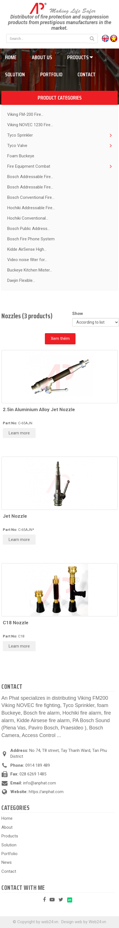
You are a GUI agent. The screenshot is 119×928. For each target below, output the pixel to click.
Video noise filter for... (27, 259)
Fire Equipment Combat (28, 166)
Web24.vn (97, 921)
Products (80, 57)
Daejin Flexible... (21, 280)
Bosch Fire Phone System (31, 238)
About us (42, 57)
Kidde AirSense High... (27, 249)
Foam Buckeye (20, 155)
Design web (71, 921)
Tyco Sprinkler (20, 135)
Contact (86, 74)
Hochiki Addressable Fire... (31, 207)
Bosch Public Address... (28, 228)
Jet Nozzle (15, 516)
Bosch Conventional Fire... (30, 197)
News (6, 862)
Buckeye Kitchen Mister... (29, 270)
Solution (8, 845)
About (7, 827)
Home (7, 818)
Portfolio (51, 74)
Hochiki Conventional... (27, 218)
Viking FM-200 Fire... (25, 114)
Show (78, 313)
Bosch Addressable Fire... (30, 176)
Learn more (19, 433)
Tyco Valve (17, 145)
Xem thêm (60, 338)
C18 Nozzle (15, 622)
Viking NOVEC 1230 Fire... (30, 124)
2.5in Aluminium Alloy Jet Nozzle (39, 409)
